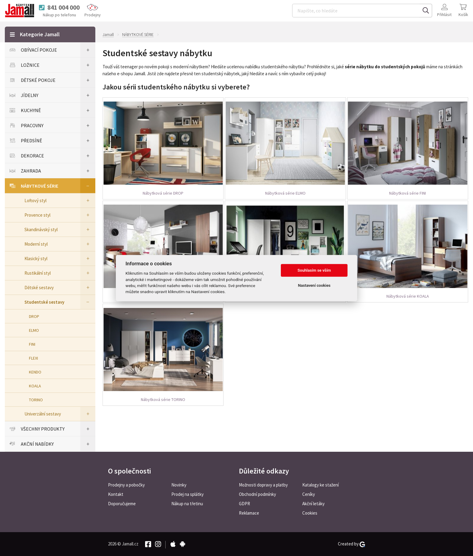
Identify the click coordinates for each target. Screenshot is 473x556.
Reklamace (249, 513)
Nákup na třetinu (187, 503)
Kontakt (115, 494)
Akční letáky (313, 503)
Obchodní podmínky (257, 494)
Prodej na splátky (187, 494)
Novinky (178, 485)
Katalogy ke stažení (320, 485)
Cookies (309, 513)
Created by (351, 544)
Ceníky (308, 494)
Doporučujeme (122, 503)
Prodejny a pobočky (126, 485)
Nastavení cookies (314, 285)
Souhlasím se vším (314, 270)
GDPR (244, 503)
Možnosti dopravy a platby (263, 485)
